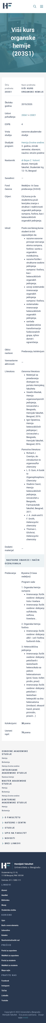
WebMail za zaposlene (10, 956)
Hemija (4, 758)
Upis (3, 920)
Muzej (3, 905)
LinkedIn (4, 996)
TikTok (4, 991)
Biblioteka (5, 900)
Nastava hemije (8, 777)
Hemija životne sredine (10, 766)
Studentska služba (8, 910)
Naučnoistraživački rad (10, 940)
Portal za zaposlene (9, 951)
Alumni (4, 890)
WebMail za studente (9, 965)
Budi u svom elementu (9, 925)
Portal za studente (8, 960)
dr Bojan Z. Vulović (30, 160)
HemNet (4, 895)
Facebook (5, 981)
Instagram (5, 986)
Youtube (4, 1000)
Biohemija (6, 762)
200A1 (24, 115)
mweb (25, 1017)
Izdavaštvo (5, 930)
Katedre (4, 935)
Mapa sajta (5, 970)
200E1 (33, 115)
